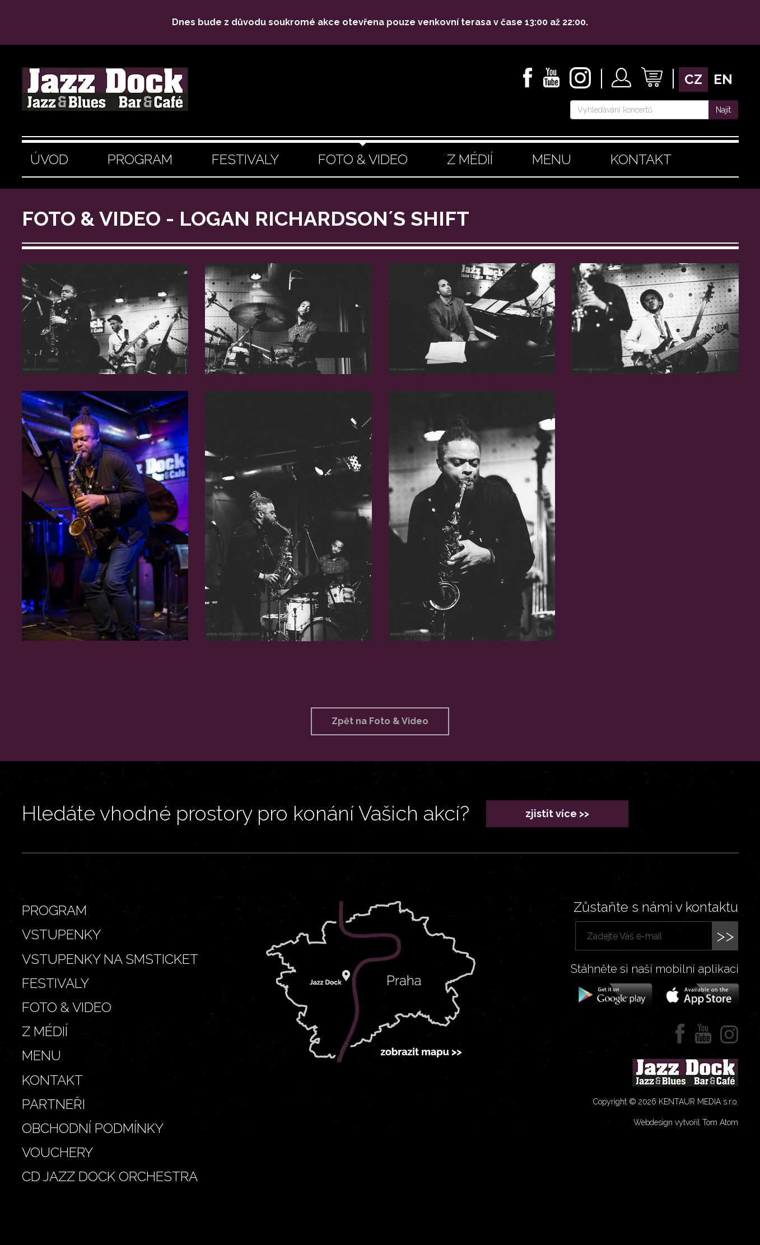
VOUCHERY (57, 1152)
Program (140, 159)
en (723, 79)
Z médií (470, 159)
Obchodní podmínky (93, 1128)
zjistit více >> (557, 813)
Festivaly (245, 159)
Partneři (53, 1104)
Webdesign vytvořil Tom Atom (685, 1122)
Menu (551, 159)
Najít (723, 109)
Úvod (49, 159)
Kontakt (641, 159)
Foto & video (363, 159)
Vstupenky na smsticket (110, 959)
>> (725, 935)
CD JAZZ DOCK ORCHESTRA (110, 1176)
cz (693, 79)
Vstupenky (61, 934)
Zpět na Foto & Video (380, 721)
